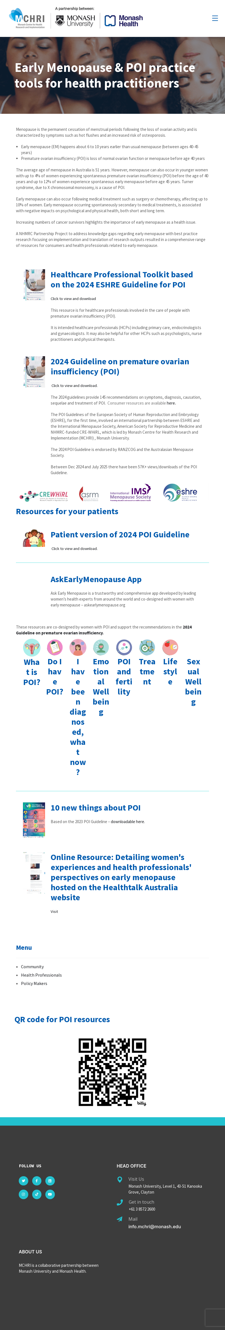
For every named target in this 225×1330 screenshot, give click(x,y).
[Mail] (119, 1218)
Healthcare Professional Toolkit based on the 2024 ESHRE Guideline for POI (122, 279)
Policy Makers (34, 982)
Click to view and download (74, 298)
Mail (132, 1218)
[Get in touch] (120, 1202)
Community (32, 965)
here (171, 402)
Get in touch (141, 1201)
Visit (54, 910)
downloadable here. (128, 820)
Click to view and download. (75, 385)
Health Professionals (41, 974)
